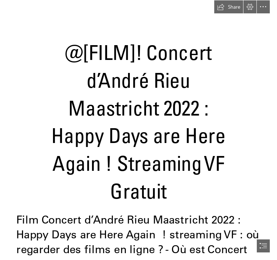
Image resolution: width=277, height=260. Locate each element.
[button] (228, 6)
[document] (138, 130)
